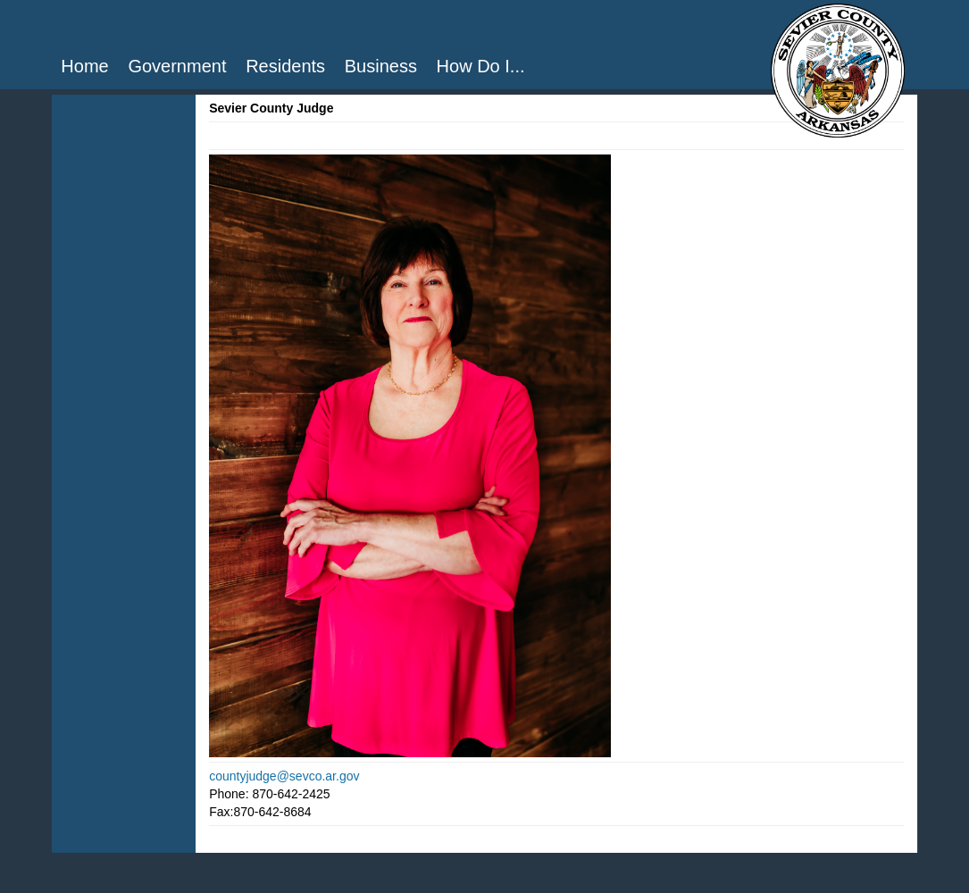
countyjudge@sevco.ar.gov (284, 776)
